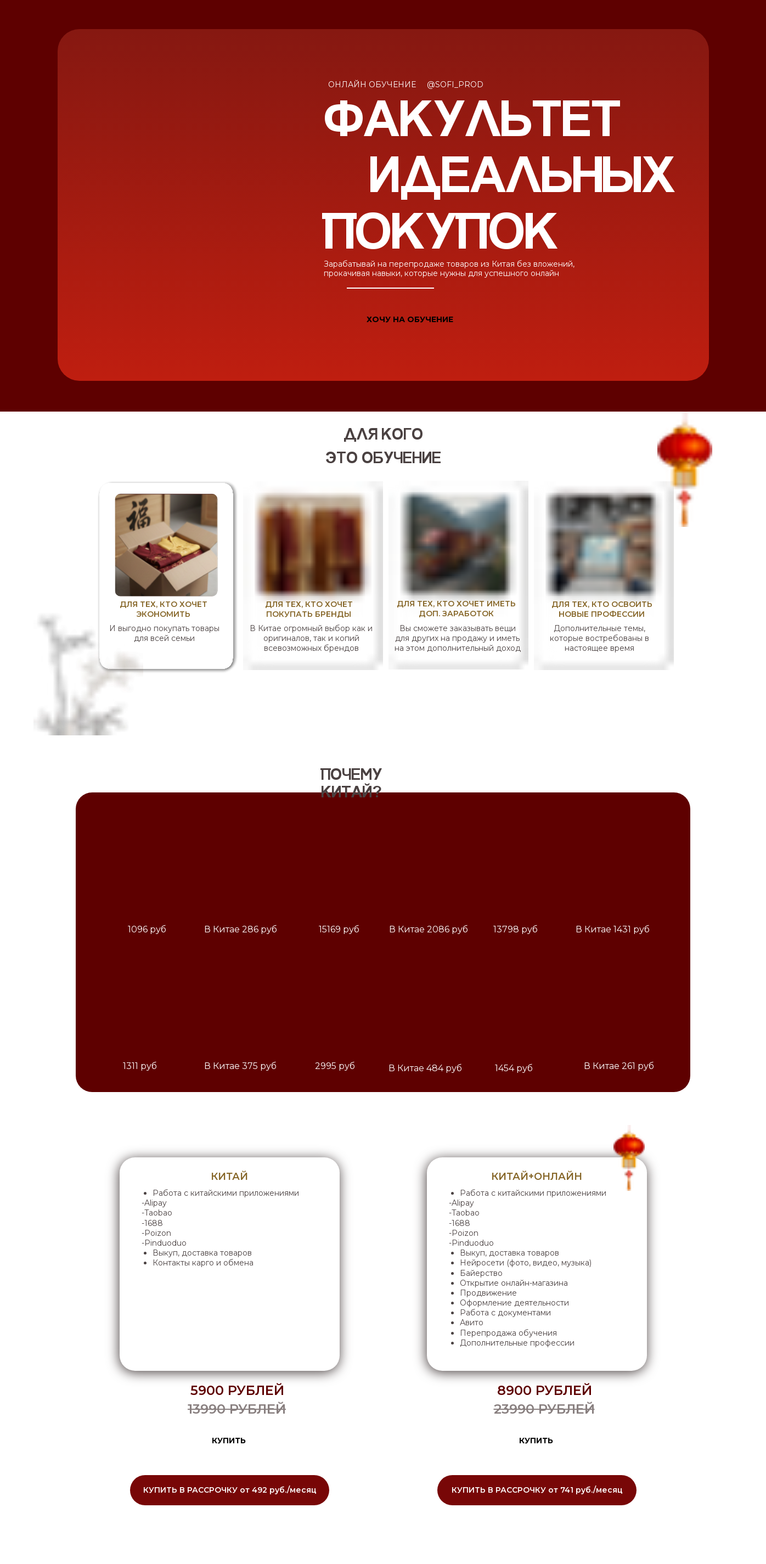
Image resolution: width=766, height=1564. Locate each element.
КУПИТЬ (229, 1440)
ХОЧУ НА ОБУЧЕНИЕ (410, 319)
